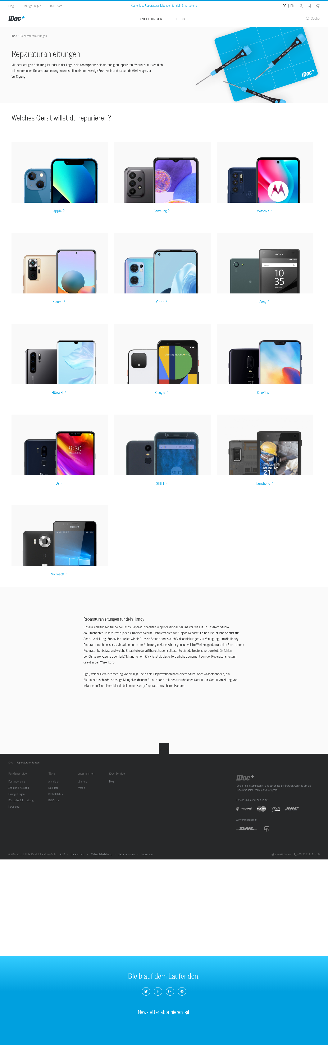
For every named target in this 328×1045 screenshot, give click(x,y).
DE (285, 6)
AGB (62, 854)
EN (292, 6)
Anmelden (53, 781)
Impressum (147, 854)
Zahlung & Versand (18, 787)
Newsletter (14, 806)
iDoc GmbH (245, 778)
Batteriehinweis (127, 854)
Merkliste (53, 787)
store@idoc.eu (281, 854)
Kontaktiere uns (17, 781)
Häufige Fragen (32, 6)
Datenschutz (78, 854)
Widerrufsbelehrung (102, 854)
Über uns (82, 781)
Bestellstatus (55, 794)
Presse (81, 787)
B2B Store (56, 6)
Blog (11, 6)
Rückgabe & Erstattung (21, 800)
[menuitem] (299, 6)
